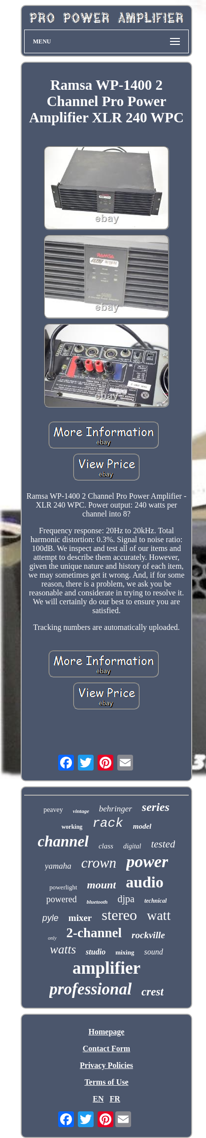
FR (114, 1099)
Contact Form (106, 1048)
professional (90, 989)
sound (153, 952)
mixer (80, 918)
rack (107, 823)
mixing (124, 952)
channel (63, 841)
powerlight (63, 887)
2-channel (94, 932)
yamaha (58, 866)
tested (163, 844)
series (156, 807)
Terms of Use (106, 1082)
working (72, 826)
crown (98, 863)
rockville (148, 935)
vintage (81, 811)
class (106, 846)
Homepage (107, 1032)
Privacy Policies (106, 1065)
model (142, 826)
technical (155, 900)
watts (63, 949)
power (147, 861)
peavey (53, 809)
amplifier (106, 968)
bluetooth (97, 902)
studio (95, 952)
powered (61, 899)
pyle (50, 918)
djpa (126, 898)
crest (152, 992)
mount (101, 885)
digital (132, 846)
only (52, 938)
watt (159, 915)
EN (98, 1099)
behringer (115, 808)
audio (144, 882)
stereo (119, 915)
